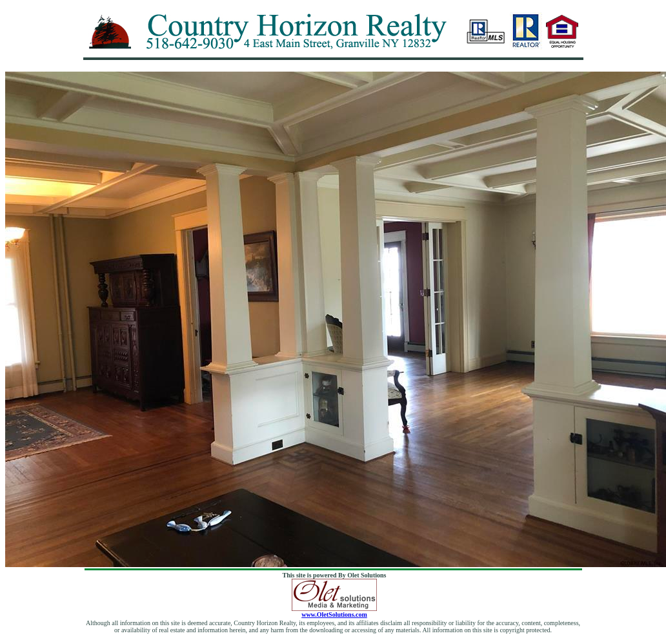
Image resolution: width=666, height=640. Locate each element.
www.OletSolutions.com (334, 611)
